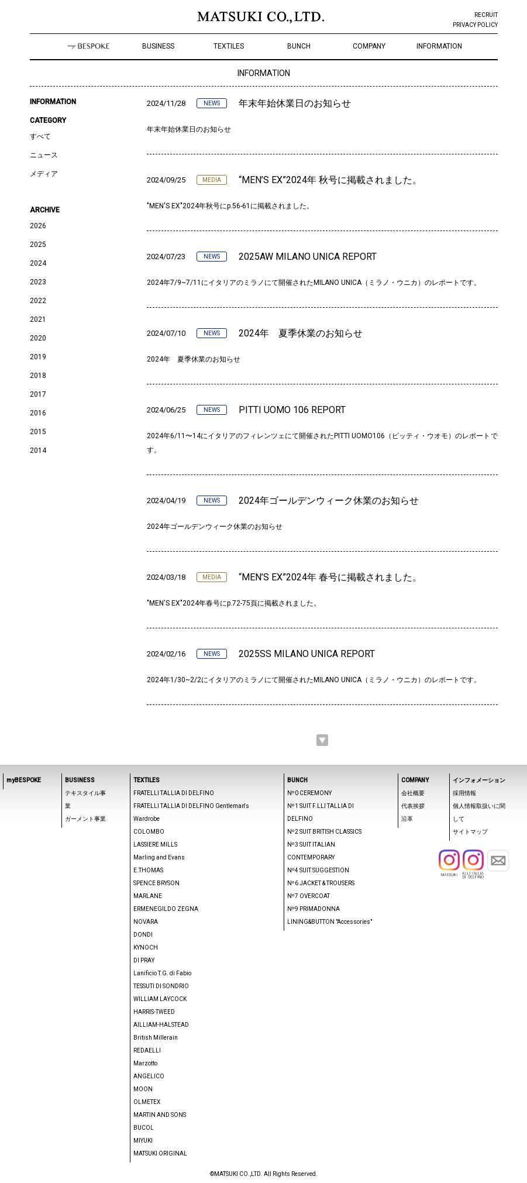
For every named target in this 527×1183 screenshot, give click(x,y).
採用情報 (464, 793)
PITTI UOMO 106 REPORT (292, 409)
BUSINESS (158, 46)
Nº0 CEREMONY (309, 793)
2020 (38, 338)
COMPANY (369, 46)
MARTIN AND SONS (159, 1115)
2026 (38, 225)
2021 (38, 319)
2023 (38, 282)
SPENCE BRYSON (156, 883)
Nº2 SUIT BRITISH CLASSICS (324, 831)
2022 (38, 300)
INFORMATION (439, 46)
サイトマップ (470, 831)
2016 (38, 413)
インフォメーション (479, 780)
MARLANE (147, 896)
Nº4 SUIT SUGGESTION (318, 870)
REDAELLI (147, 1050)
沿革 (407, 819)
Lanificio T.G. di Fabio (162, 973)
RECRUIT (486, 15)
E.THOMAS (148, 870)
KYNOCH (145, 947)
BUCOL (143, 1127)
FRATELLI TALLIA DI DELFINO (173, 793)
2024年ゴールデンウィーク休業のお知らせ (329, 500)
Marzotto (145, 1063)
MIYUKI (143, 1140)
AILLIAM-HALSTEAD (161, 1025)
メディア (44, 173)
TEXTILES (228, 46)
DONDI (143, 934)
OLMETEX (146, 1102)
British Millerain (155, 1037)
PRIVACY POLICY (475, 25)
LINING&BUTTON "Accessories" (329, 922)
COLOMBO (148, 831)
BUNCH (299, 46)
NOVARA (145, 922)
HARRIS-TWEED (154, 1012)
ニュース (44, 155)
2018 (38, 375)
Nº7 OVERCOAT (308, 896)
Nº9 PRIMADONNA (313, 909)
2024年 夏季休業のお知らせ (301, 333)
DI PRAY (143, 960)
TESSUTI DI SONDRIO (161, 986)
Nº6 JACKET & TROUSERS (320, 883)
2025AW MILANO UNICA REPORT (308, 256)
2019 (38, 356)
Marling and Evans (159, 857)
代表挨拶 (413, 806)
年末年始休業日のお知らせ (295, 103)
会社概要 (413, 793)
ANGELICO (148, 1076)
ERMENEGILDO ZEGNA (165, 909)
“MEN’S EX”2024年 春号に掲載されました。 (330, 577)
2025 (38, 244)
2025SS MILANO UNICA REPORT (307, 653)
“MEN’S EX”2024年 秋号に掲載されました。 (330, 179)
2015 (38, 431)
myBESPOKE (23, 780)
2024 (38, 263)
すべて (40, 136)
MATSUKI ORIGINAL (160, 1153)
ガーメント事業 (85, 819)
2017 (38, 394)
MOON (143, 1089)
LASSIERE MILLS (155, 844)
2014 (38, 450)
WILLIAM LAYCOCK (160, 999)
